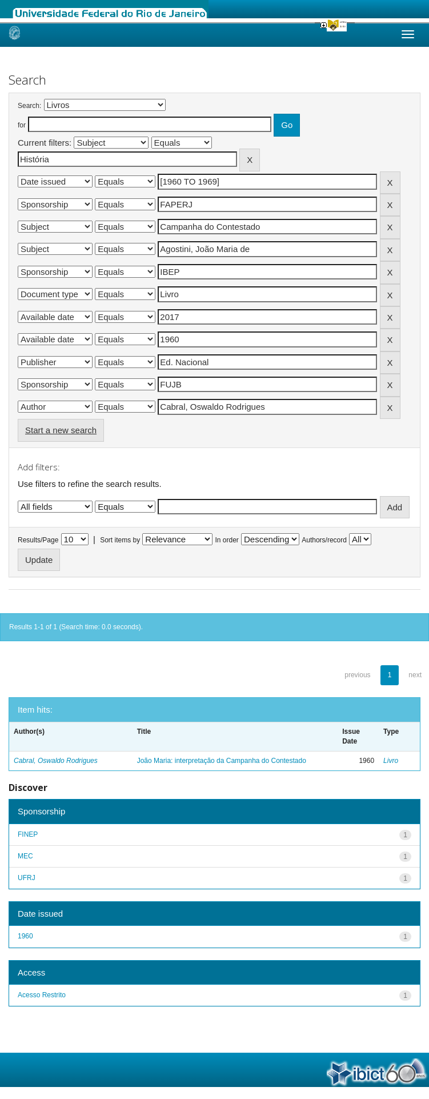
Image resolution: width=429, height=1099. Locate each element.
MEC (25, 856)
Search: (29, 106)
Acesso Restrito (42, 995)
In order (227, 540)
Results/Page (38, 540)
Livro (390, 761)
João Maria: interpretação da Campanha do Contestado (221, 761)
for (22, 125)
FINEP (28, 834)
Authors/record (324, 540)
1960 (25, 936)
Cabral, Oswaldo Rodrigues (56, 761)
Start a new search (61, 430)
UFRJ (26, 878)
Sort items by (120, 540)
